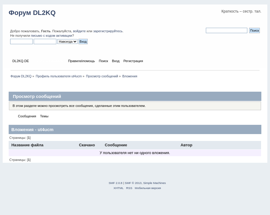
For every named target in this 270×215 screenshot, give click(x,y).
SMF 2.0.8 (115, 183)
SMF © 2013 (133, 183)
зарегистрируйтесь (107, 31)
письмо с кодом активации (51, 35)
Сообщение (116, 145)
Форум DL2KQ (32, 12)
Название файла (27, 145)
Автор (186, 145)
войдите (79, 31)
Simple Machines (154, 183)
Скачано (87, 145)
